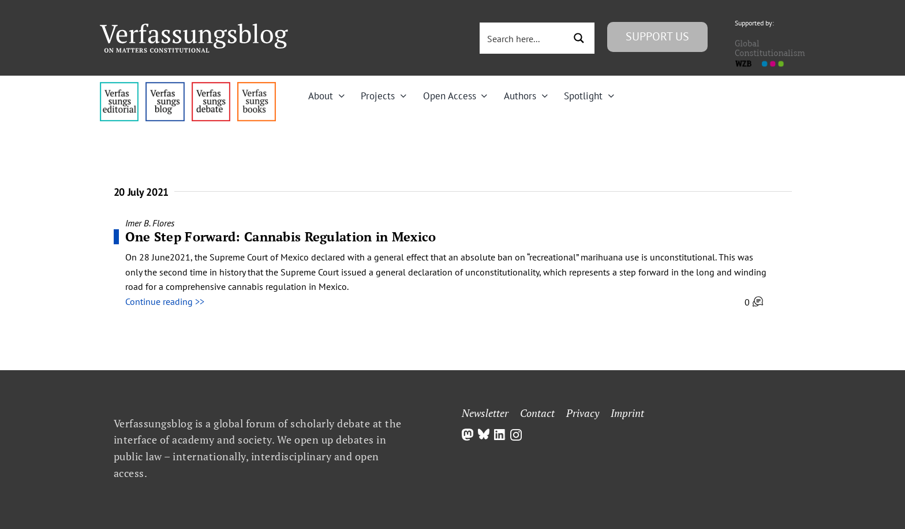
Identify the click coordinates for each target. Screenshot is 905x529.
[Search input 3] (523, 38)
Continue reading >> (164, 301)
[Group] (194, 28)
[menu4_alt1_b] (119, 86)
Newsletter (485, 413)
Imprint (627, 413)
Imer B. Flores (149, 223)
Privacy (582, 413)
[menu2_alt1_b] (211, 86)
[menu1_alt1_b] (164, 86)
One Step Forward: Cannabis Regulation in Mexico (280, 236)
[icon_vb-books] (256, 86)
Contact (537, 413)
